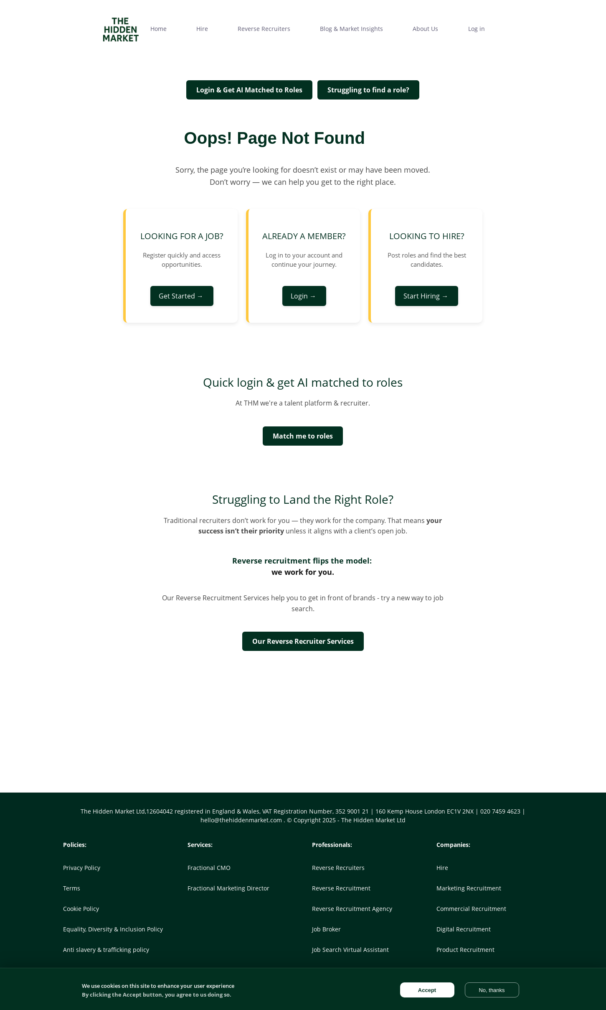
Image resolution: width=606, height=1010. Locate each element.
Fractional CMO (209, 868)
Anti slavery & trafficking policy (106, 950)
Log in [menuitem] (476, 29)
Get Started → (182, 296)
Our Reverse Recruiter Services (303, 641)
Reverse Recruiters (338, 868)
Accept (427, 990)
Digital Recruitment (463, 929)
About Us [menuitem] (425, 29)
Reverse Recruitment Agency (352, 909)
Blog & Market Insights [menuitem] (351, 29)
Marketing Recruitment (468, 888)
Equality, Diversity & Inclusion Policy (113, 929)
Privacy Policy (81, 868)
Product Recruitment (465, 950)
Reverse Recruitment (341, 888)
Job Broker (326, 929)
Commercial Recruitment (471, 909)
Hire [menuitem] (202, 29)
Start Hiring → (426, 296)
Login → (304, 296)
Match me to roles (303, 436)
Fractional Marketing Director (228, 888)
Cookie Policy (81, 909)
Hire (442, 868)
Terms (71, 888)
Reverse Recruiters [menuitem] (264, 29)
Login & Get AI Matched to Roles (249, 89)
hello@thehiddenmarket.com (242, 820)
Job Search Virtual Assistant (350, 950)
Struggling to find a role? (368, 89)
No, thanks (492, 990)
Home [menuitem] (158, 29)
